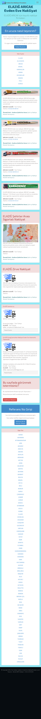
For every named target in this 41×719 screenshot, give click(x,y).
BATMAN (20, 471)
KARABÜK (20, 554)
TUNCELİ (20, 647)
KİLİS (20, 576)
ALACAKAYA (20, 61)
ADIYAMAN (20, 437)
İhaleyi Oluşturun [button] (20, 47)
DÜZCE (21, 508)
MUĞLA (20, 599)
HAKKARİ (20, 534)
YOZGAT (20, 659)
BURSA (20, 491)
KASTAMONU (20, 562)
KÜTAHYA (20, 585)
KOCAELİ (20, 579)
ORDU (20, 610)
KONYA (20, 582)
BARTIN (20, 469)
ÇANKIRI (20, 497)
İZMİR (20, 548)
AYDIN (20, 463)
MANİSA (20, 591)
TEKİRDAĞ (20, 639)
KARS (20, 559)
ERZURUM (21, 520)
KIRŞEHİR (20, 574)
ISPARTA (20, 542)
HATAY (20, 537)
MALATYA (20, 588)
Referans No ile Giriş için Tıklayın (20, 422)
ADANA (20, 435)
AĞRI (20, 443)
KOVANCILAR (20, 75)
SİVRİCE (20, 83)
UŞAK (20, 650)
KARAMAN (20, 557)
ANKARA (20, 452)
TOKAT (21, 642)
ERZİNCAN (20, 517)
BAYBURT (20, 474)
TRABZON (20, 645)
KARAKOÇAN (20, 69)
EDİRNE (20, 511)
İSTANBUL (20, 545)
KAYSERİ (20, 565)
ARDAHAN (20, 457)
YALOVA (20, 656)
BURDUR (20, 488)
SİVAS (20, 630)
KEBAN (20, 72)
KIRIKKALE (20, 568)
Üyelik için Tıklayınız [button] (10, 400)
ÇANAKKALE (20, 494)
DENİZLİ (20, 503)
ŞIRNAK (20, 636)
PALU (20, 81)
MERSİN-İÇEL (20, 596)
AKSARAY (20, 446)
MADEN (20, 78)
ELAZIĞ (20, 58)
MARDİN (20, 593)
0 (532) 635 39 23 (13, 200)
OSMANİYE (20, 613)
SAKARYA (20, 619)
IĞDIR (20, 540)
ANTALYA (20, 454)
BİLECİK (20, 477)
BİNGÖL (20, 480)
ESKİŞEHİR (20, 522)
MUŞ (20, 602)
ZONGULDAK (20, 662)
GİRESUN (20, 528)
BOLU (20, 486)
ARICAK (20, 64)
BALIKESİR (21, 466)
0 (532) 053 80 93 (13, 108)
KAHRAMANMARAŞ (20, 551)
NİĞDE (20, 608)
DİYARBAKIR (20, 505)
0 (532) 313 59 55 (13, 139)
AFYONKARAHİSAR (20, 440)
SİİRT (20, 625)
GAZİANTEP (20, 525)
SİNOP (20, 627)
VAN (20, 653)
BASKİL (20, 66)
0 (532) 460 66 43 (13, 172)
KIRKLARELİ (20, 571)
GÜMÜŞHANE (20, 531)
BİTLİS (20, 483)
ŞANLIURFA (20, 633)
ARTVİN (20, 460)
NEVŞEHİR (21, 605)
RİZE (20, 616)
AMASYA (20, 449)
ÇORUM (20, 500)
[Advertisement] (20, 698)
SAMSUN (20, 622)
